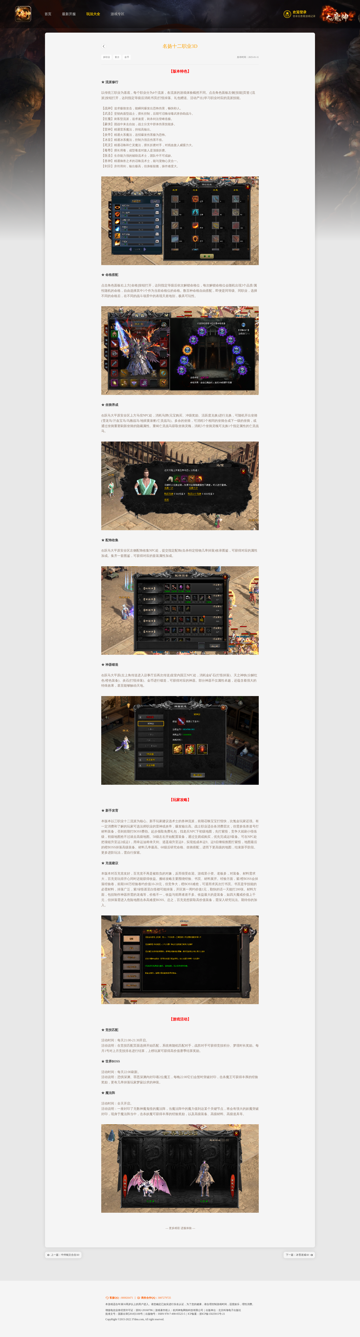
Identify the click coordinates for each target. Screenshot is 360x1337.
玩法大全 (93, 14)
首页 (48, 14)
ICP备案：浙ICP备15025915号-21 (206, 1313)
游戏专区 (117, 14)
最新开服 (69, 14)
